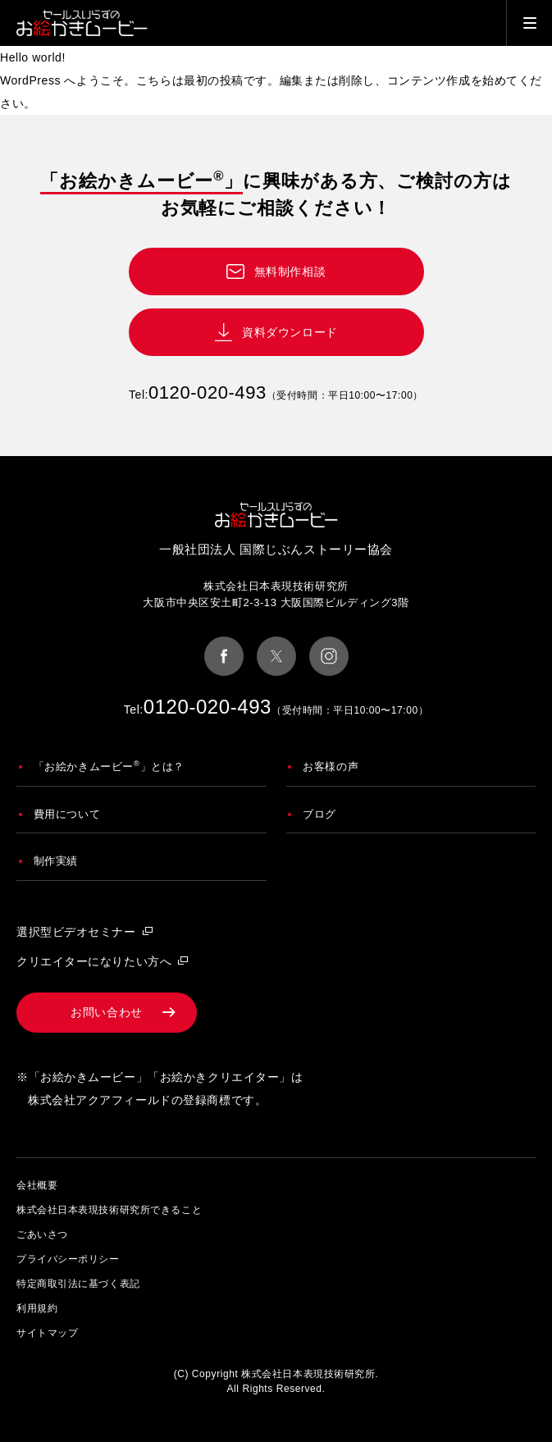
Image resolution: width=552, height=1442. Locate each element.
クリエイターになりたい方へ (93, 961)
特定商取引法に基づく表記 (78, 1283)
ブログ (319, 814)
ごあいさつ (42, 1234)
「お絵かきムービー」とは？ (109, 766)
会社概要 (36, 1185)
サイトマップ (47, 1333)
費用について (67, 814)
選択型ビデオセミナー (76, 931)
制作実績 (56, 861)
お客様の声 (330, 766)
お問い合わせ (106, 1012)
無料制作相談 (290, 271)
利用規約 (36, 1308)
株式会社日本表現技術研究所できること (109, 1210)
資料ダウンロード (289, 332)
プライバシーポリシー (68, 1259)
